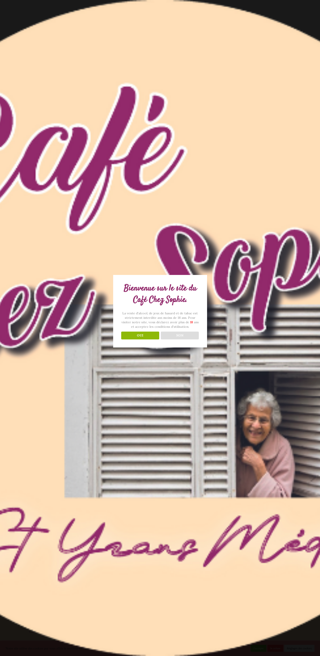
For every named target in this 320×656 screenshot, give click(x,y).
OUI (140, 335)
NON (179, 335)
